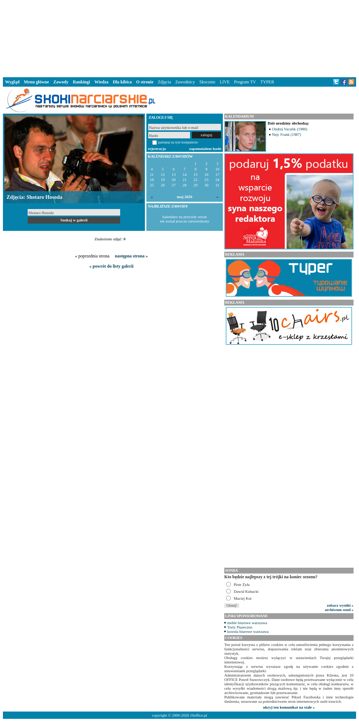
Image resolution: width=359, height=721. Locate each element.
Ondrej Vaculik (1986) (289, 129)
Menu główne (36, 81)
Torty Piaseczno (239, 627)
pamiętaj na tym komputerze (178, 142)
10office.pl (198, 715)
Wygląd (12, 81)
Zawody (61, 81)
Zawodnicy (185, 81)
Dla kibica (122, 81)
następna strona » (131, 256)
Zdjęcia (164, 81)
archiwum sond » (339, 609)
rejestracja (157, 148)
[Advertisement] (179, 37)
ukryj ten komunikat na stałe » (289, 707)
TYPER (267, 81)
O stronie (144, 81)
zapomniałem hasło (205, 148)
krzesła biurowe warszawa (248, 631)
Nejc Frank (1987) (286, 134)
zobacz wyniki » (340, 605)
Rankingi (81, 81)
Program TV (245, 81)
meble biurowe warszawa (247, 622)
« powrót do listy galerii (111, 266)
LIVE (224, 81)
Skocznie (207, 81)
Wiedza (101, 81)
